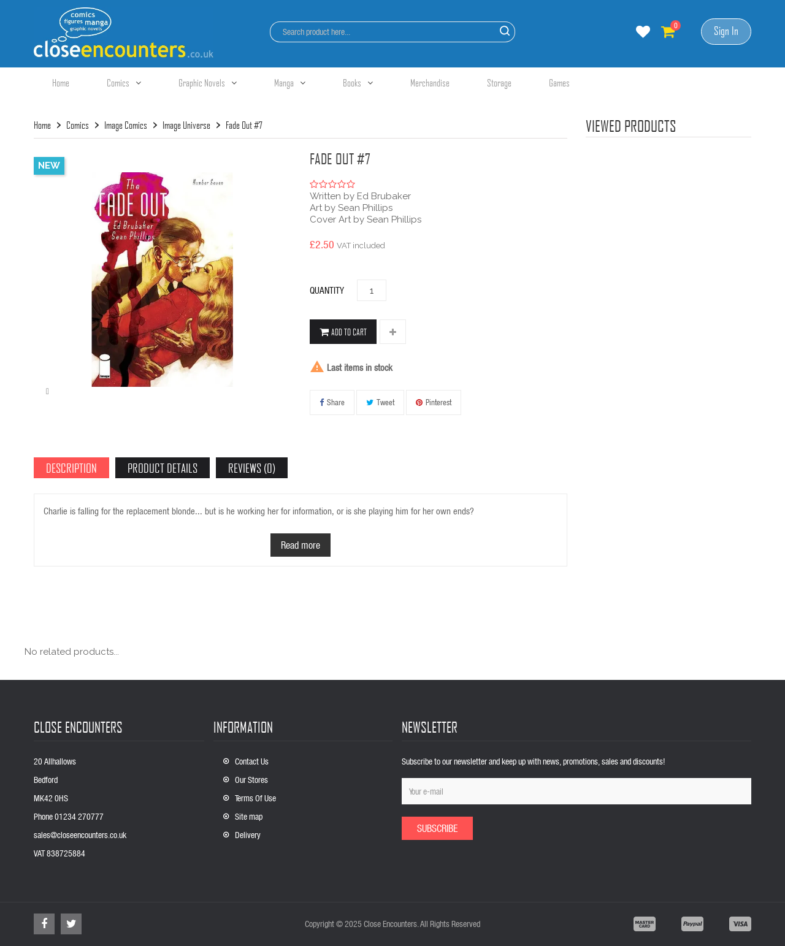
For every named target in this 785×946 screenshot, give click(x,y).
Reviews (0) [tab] (251, 467)
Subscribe (437, 828)
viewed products (631, 125)
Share (336, 402)
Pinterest (438, 402)
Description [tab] (71, 467)
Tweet (385, 402)
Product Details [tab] (162, 467)
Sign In (726, 30)
